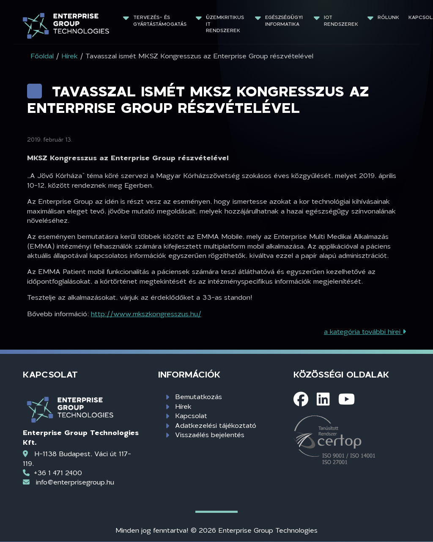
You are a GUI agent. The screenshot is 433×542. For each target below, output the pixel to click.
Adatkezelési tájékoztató (215, 425)
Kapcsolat (191, 415)
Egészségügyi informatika (284, 20)
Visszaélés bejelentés (209, 434)
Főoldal (42, 55)
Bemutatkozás (198, 396)
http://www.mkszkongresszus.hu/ (146, 313)
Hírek (183, 406)
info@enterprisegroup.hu (75, 482)
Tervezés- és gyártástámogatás (159, 20)
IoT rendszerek (341, 20)
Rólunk (388, 17)
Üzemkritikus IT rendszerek (226, 24)
